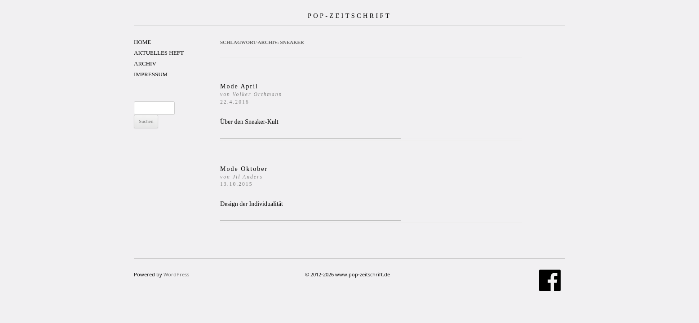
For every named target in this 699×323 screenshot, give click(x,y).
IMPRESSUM (151, 74)
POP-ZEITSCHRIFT (349, 15)
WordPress (176, 274)
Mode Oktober (244, 177)
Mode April (251, 94)
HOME (142, 42)
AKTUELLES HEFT (159, 52)
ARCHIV (145, 63)
